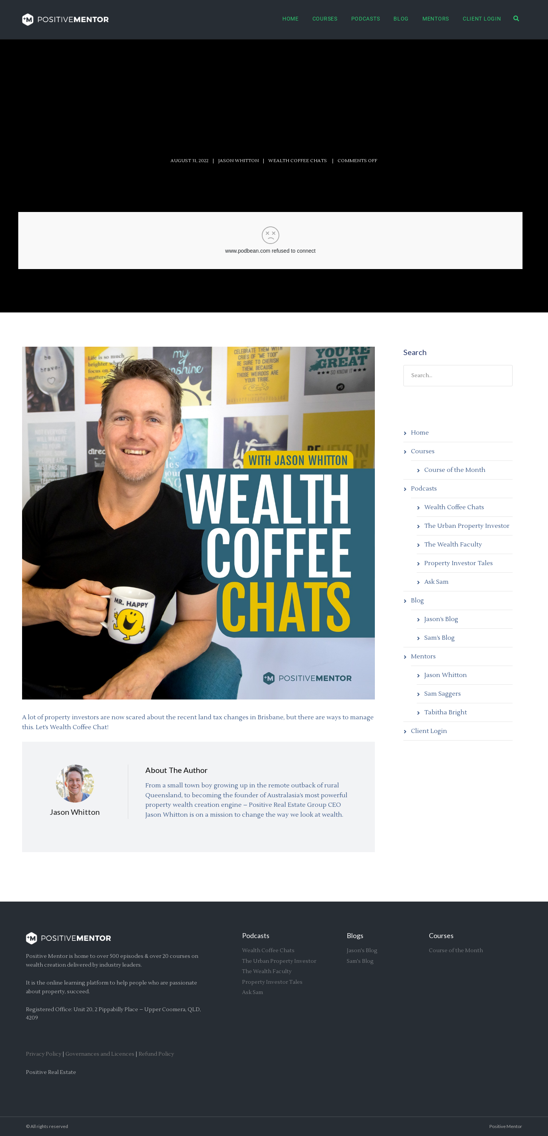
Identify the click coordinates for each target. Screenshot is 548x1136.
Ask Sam (436, 582)
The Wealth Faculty (453, 544)
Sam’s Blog (439, 638)
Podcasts (365, 19)
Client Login (482, 19)
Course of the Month (455, 470)
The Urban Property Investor (467, 526)
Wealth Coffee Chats (454, 507)
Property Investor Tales (458, 563)
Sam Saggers (442, 694)
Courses (325, 19)
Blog (401, 19)
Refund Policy (156, 1054)
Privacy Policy (43, 1054)
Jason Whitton (238, 161)
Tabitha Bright (445, 712)
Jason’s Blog (441, 619)
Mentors (435, 19)
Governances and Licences (99, 1054)
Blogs (355, 935)
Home (290, 19)
